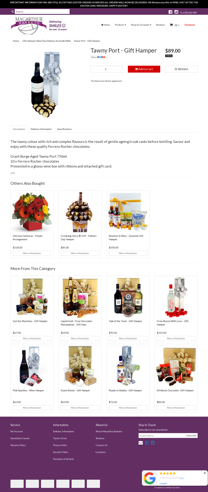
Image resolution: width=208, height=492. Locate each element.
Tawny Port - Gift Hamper (87, 40)
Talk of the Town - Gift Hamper (125, 321)
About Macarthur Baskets (109, 431)
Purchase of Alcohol (63, 459)
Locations (101, 452)
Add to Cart (144, 69)
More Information (32, 253)
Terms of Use (60, 438)
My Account (17, 431)
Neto (178, 487)
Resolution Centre (20, 438)
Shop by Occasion (141, 24)
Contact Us (102, 445)
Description (19, 129)
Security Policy (60, 452)
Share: (99, 57)
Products (120, 24)
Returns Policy (18, 445)
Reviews (160, 24)
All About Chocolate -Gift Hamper (175, 390)
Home (105, 24)
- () (174, 24)
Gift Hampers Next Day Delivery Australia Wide (46, 40)
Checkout (189, 24)
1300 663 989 (188, 12)
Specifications (64, 129)
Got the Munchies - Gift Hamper (30, 321)
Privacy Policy (60, 445)
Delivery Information (41, 129)
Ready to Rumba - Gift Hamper (125, 390)
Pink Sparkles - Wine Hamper (28, 390)
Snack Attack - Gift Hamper (75, 390)
